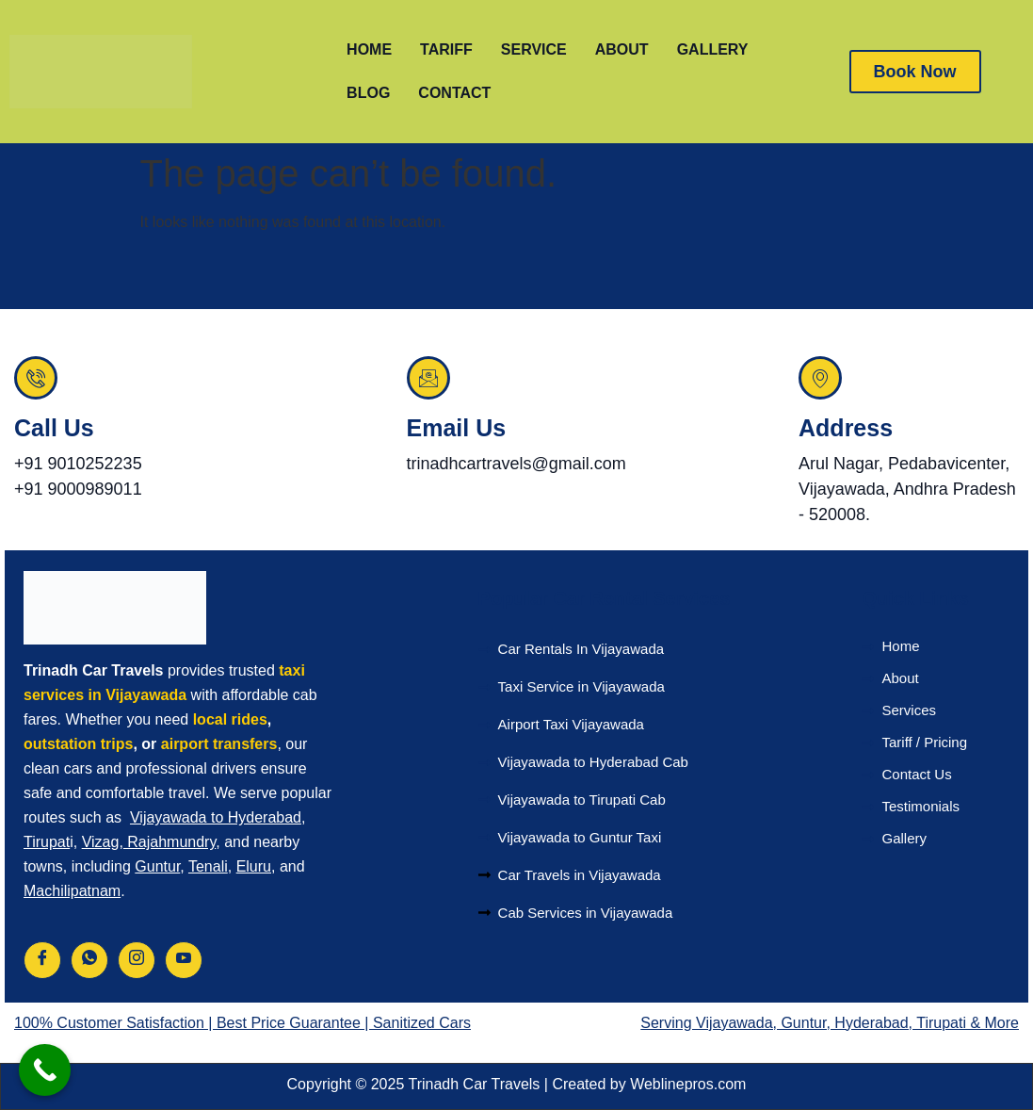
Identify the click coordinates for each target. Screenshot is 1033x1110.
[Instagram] (136, 960)
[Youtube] (183, 960)
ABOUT (622, 49)
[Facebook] (42, 960)
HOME (369, 49)
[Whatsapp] (89, 960)
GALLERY (713, 49)
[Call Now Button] (45, 1070)
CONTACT (454, 93)
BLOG (368, 93)
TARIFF (446, 49)
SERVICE (534, 49)
